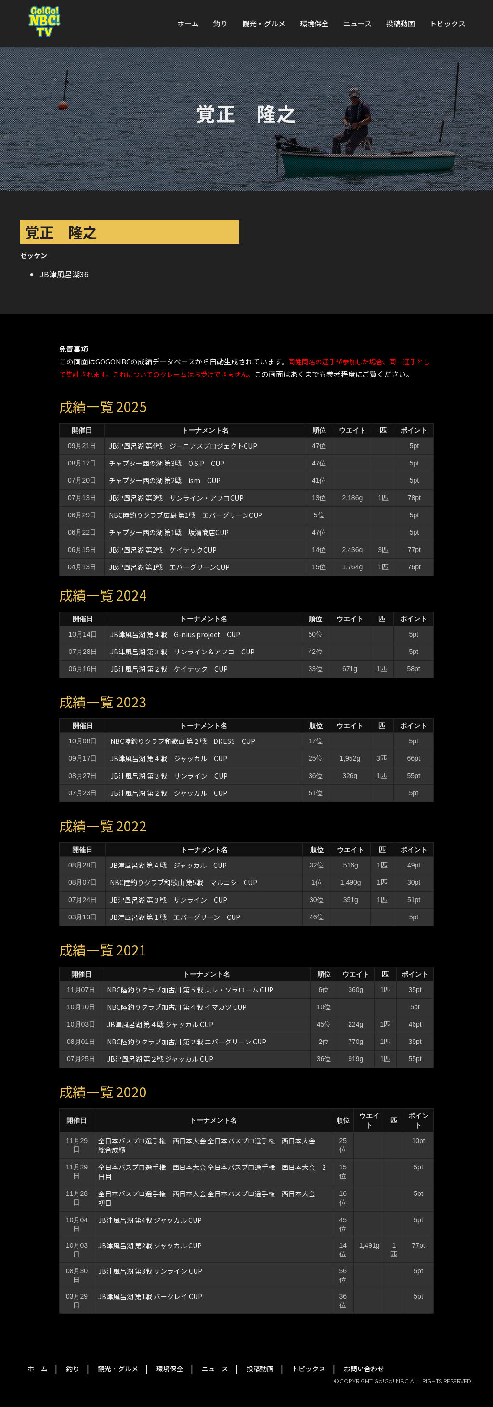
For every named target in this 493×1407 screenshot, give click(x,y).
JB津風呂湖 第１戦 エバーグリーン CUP (175, 917)
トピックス (447, 23)
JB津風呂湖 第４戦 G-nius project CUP (175, 634)
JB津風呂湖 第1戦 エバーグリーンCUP (169, 567)
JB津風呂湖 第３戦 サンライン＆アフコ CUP (182, 651)
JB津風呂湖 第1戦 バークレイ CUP (150, 1296)
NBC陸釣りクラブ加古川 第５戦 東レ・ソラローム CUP (190, 989)
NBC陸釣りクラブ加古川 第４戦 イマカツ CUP (176, 1007)
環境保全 (314, 23)
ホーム (188, 23)
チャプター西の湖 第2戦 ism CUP (165, 480)
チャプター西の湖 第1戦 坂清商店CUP (169, 532)
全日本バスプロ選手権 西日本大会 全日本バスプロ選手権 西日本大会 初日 (210, 1198)
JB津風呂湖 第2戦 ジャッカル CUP (150, 1245)
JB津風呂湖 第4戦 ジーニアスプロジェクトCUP (183, 446)
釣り (220, 23)
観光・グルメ (263, 23)
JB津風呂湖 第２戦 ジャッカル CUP (168, 793)
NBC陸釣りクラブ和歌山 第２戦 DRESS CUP (182, 741)
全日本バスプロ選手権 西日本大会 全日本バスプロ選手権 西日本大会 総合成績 (210, 1145)
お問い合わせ (364, 1368)
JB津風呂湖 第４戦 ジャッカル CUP (168, 758)
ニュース (357, 23)
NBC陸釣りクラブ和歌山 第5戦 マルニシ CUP (183, 882)
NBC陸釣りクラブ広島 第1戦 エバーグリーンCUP (185, 515)
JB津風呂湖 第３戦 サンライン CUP (169, 775)
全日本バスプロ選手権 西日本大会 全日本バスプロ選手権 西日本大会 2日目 (212, 1171)
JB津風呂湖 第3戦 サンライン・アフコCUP (176, 497)
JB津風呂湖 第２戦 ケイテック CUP (169, 669)
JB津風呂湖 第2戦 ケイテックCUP (163, 549)
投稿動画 (400, 23)
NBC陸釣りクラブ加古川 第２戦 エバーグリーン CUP (186, 1041)
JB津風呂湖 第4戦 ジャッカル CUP (150, 1220)
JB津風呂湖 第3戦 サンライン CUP (150, 1271)
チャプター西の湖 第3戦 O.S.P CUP (166, 463)
